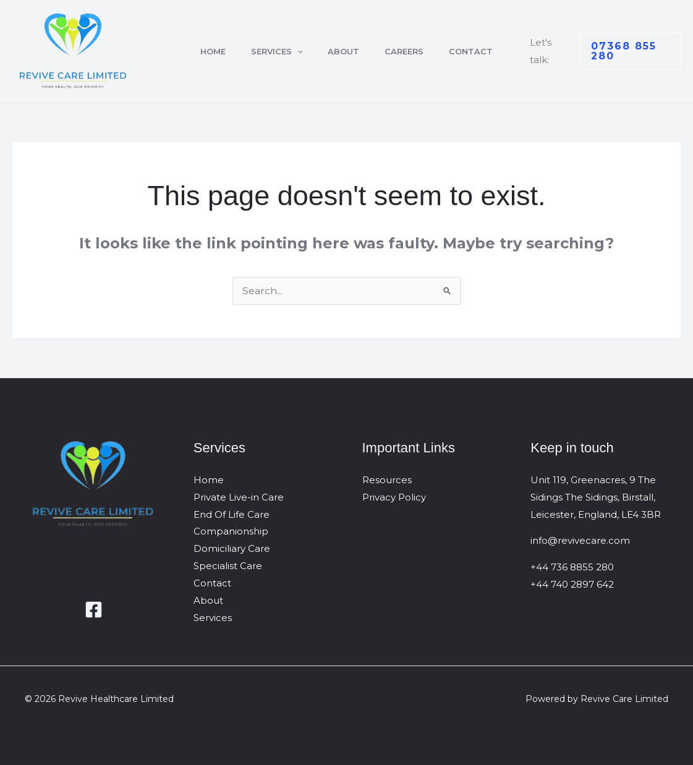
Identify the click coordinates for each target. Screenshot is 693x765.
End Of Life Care (231, 514)
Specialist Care (227, 566)
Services (273, 51)
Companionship (230, 531)
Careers (408, 51)
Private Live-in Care (238, 497)
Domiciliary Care (231, 548)
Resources (387, 480)
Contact (479, 51)
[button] (293, 51)
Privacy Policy (394, 497)
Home (204, 51)
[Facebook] (94, 610)
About (343, 51)
